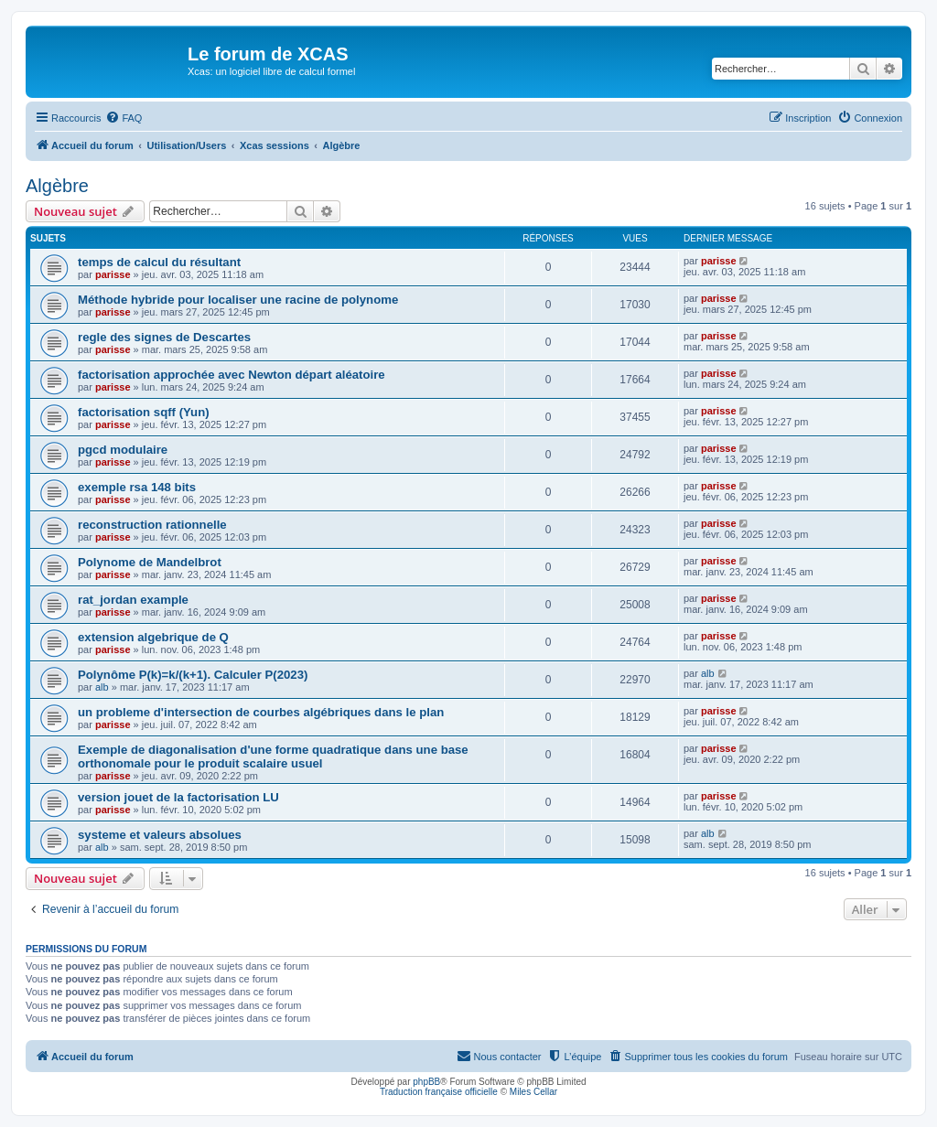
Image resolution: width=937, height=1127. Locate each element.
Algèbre (57, 186)
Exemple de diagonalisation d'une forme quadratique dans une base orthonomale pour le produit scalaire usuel (273, 756)
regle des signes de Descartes (164, 337)
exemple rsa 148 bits (137, 487)
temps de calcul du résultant (159, 262)
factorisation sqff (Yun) (144, 412)
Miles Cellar (533, 1092)
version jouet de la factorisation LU (178, 797)
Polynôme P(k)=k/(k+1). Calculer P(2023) (192, 675)
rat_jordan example (133, 599)
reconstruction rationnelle (152, 524)
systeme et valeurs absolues (160, 835)
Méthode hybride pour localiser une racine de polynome (238, 299)
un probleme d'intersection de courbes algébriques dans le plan (261, 712)
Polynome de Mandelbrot (149, 562)
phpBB (426, 1082)
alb (102, 687)
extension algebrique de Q (153, 637)
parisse (113, 274)
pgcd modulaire (122, 449)
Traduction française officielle (439, 1092)
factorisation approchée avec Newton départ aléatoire (231, 374)
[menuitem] (123, 118)
